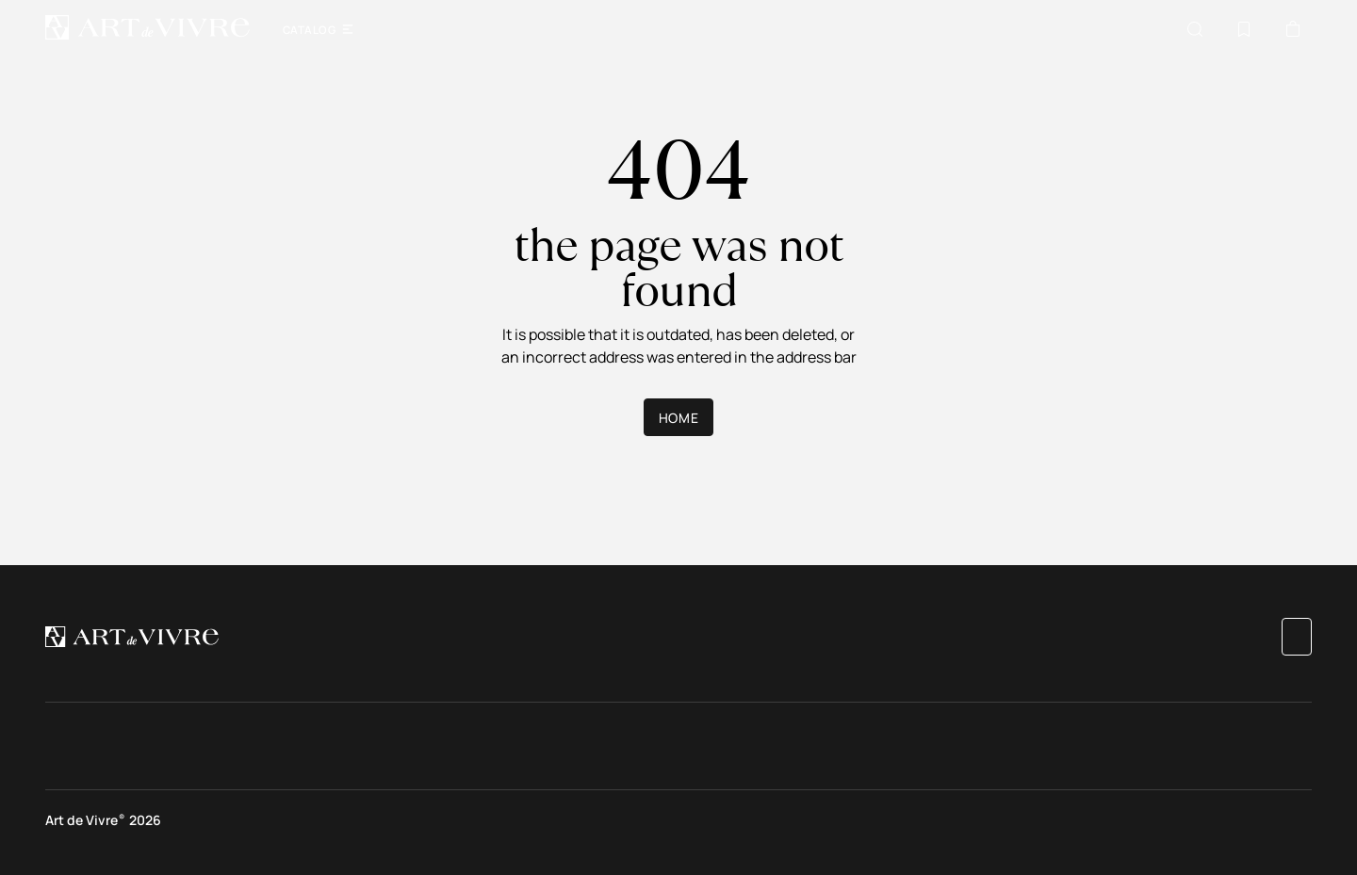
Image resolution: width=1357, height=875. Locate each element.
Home (678, 418)
